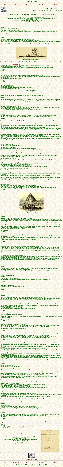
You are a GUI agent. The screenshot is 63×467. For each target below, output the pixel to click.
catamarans (15, 64)
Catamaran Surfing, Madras (18, 427)
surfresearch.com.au (31, 459)
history (28, 4)
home (4, 4)
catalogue (16, 4)
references (41, 4)
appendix (55, 4)
